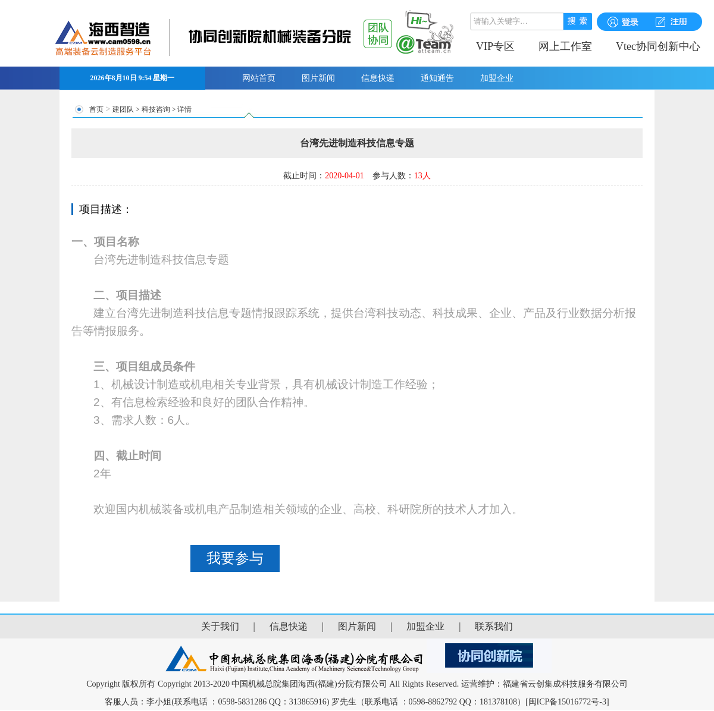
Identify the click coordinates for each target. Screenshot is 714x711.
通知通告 (437, 78)
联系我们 (494, 626)
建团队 (123, 109)
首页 (96, 109)
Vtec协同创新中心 (658, 46)
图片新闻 (318, 78)
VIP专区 (495, 46)
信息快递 (377, 78)
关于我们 (220, 626)
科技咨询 (156, 109)
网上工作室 (565, 46)
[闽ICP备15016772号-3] (567, 701)
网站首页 (258, 78)
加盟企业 (496, 78)
